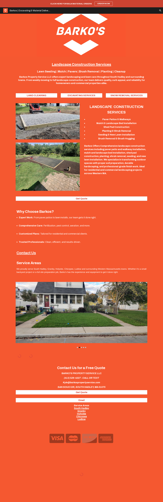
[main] (81, 73)
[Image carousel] (81, 315)
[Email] (81, 400)
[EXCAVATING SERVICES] (81, 95)
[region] (81, 3)
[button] (160, 10)
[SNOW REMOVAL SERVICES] (126, 95)
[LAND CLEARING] (36, 95)
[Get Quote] (81, 198)
